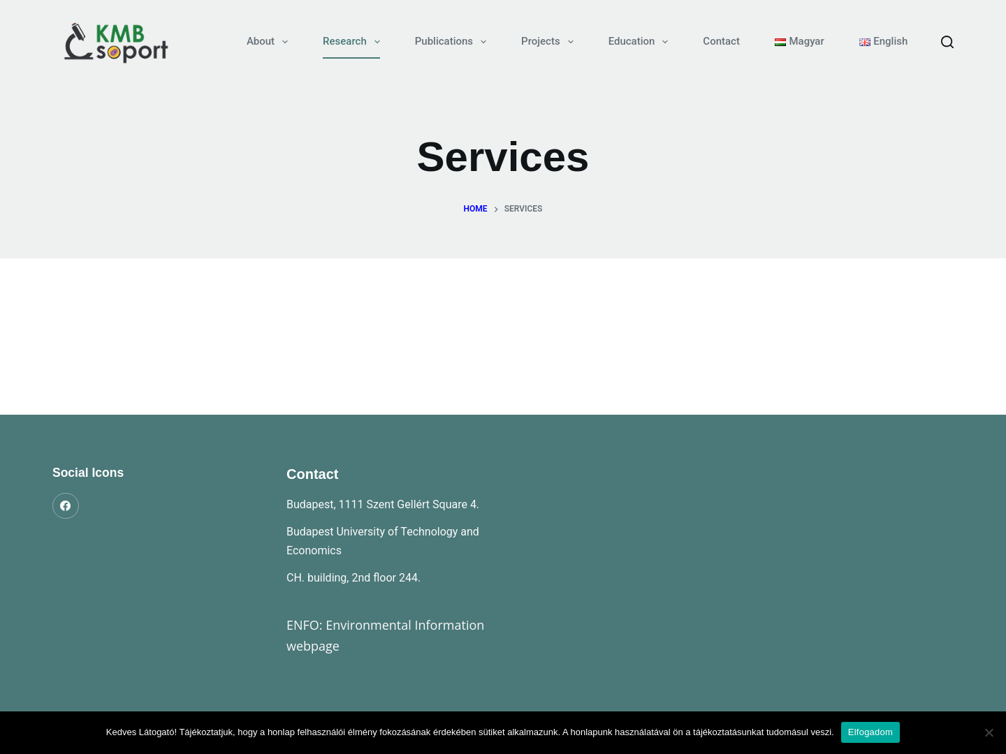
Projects (550, 42)
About (270, 42)
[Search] (947, 42)
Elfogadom (870, 732)
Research (354, 42)
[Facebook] (65, 506)
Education (641, 42)
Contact (721, 41)
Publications (453, 42)
